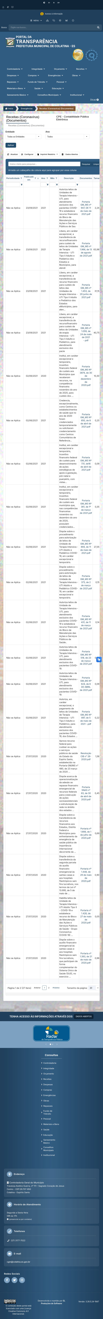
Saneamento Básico (49, 1141)
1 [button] (44, 987)
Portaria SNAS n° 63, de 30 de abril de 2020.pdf (86, 793)
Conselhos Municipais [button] (50, 94)
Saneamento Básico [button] (18, 94)
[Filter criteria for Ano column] (47, 184)
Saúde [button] (38, 88)
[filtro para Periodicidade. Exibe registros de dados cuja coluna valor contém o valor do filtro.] (13, 184)
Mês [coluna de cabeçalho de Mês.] (52, 178)
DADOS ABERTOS (84, 1016)
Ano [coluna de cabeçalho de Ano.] (43, 178)
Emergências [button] (56, 75)
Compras (47, 1089)
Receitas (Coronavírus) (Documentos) (56, 108)
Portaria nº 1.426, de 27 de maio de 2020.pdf (85, 916)
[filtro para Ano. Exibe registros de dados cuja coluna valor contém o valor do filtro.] (43, 184)
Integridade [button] (38, 69)
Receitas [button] (81, 69)
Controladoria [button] (15, 69)
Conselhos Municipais (48, 1148)
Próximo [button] (56, 987)
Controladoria (49, 1062)
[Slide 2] (52, 1044)
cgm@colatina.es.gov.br (18, 1261)
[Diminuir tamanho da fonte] (49, 2)
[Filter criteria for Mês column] (57, 184)
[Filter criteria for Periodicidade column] (21, 184)
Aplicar (11, 145)
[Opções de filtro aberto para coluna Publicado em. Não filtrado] (35, 178)
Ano (47, 131)
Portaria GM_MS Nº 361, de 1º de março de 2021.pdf (86, 506)
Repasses (47, 1106)
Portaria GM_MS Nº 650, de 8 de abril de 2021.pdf (85, 420)
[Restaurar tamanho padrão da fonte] (53, 2)
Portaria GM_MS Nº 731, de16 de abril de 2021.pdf (85, 463)
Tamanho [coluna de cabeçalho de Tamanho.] (98, 178)
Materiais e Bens (51, 1124)
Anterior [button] (37, 987)
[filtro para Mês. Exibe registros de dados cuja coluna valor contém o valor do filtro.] (53, 184)
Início (9, 108)
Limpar (96, 164)
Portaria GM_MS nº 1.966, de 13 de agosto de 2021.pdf (86, 249)
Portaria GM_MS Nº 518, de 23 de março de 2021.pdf (86, 657)
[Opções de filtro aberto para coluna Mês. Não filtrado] (56, 178)
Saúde (46, 1129)
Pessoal (47, 1118)
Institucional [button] (77, 94)
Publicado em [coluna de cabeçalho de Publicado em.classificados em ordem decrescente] (29, 178)
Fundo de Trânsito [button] (38, 81)
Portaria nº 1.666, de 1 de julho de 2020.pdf (86, 833)
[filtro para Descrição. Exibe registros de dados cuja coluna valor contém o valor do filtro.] (67, 184)
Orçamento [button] (61, 69)
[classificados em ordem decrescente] (38, 178)
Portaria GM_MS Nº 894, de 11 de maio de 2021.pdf (86, 546)
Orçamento (48, 1073)
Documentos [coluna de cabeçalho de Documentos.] (86, 178)
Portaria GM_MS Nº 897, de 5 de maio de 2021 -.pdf (86, 717)
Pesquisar (86, 164)
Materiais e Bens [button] (16, 88)
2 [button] (48, 987)
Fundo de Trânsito (47, 1112)
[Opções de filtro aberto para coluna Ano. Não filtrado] (47, 178)
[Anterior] (46, 1044)
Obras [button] (76, 75)
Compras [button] (34, 75)
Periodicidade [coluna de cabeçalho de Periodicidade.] (12, 178)
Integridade (48, 1068)
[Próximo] (57, 1044)
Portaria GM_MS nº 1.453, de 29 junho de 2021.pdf (86, 290)
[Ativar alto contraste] (45, 2)
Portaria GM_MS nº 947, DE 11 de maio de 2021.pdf (86, 207)
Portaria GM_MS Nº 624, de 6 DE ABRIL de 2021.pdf (86, 683)
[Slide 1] (50, 1044)
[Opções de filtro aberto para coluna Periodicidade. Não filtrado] (21, 178)
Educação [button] (58, 88)
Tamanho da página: (77, 987)
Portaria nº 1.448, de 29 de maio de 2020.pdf (85, 874)
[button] (38, 136)
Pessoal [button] (62, 81)
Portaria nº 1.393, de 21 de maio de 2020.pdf (86, 958)
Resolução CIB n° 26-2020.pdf (86, 756)
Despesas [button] (13, 75)
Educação (48, 1134)
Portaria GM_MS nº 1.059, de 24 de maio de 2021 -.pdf (85, 332)
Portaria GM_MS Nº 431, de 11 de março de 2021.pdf (86, 622)
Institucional (49, 1155)
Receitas (47, 1079)
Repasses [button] (13, 81)
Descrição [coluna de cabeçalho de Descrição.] (69, 178)
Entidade (10, 131)
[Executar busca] (98, 27)
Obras (46, 1100)
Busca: (4, 27)
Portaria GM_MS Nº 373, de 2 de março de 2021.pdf (86, 582)
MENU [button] (35, 20)
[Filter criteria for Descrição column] (77, 184)
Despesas (48, 1084)
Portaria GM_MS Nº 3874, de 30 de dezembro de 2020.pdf (86, 375)
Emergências (27, 108)
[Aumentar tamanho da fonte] (58, 2)
